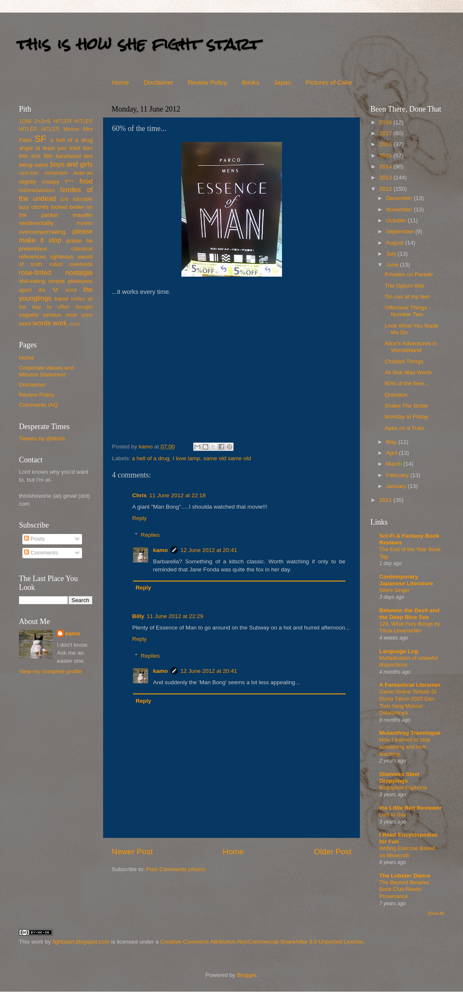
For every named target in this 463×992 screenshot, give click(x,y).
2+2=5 (42, 121)
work (60, 323)
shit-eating (32, 281)
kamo (146, 446)
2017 (386, 133)
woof (25, 323)
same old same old (227, 458)
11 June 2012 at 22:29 (175, 616)
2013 (386, 177)
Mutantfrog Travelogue (410, 733)
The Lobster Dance (405, 875)
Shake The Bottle (406, 406)
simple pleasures (70, 281)
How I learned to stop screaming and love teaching (404, 746)
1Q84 (25, 121)
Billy (138, 616)
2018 (386, 122)
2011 (386, 500)
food (86, 181)
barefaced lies (74, 156)
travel (61, 299)
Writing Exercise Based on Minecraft (407, 852)
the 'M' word (57, 290)
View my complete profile (50, 671)
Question (396, 395)
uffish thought (75, 307)
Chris (139, 495)
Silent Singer (394, 590)
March (394, 464)
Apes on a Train (405, 428)
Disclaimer (158, 82)
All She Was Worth (408, 372)
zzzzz (74, 323)
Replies (150, 535)
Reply (139, 518)
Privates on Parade (409, 274)
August (395, 243)
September (400, 231)
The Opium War (405, 286)
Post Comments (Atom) (175, 869)
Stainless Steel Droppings (399, 777)
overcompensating (42, 232)
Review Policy (207, 82)
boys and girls (71, 164)
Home (120, 82)
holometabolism (37, 190)
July (392, 254)
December (400, 198)
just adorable (77, 199)
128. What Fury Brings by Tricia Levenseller (409, 627)
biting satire (33, 165)
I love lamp (186, 458)
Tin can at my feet (407, 296)
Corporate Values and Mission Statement (46, 371)
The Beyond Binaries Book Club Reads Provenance (404, 889)
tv (49, 307)
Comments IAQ (38, 405)
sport (25, 290)
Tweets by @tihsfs (42, 438)
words (41, 323)
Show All (436, 913)
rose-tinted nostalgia (56, 272)
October (397, 220)
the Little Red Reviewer (410, 808)
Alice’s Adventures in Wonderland (411, 346)
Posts (34, 539)
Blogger (246, 975)
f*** (69, 182)
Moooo (71, 129)
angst (26, 148)
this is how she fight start (138, 44)
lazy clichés (33, 207)
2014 (386, 166)
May (392, 442)
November (400, 209)
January (397, 486)
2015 (386, 155)
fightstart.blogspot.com (81, 942)
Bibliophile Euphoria (403, 787)
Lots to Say (392, 814)
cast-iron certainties (43, 173)
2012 (386, 189)
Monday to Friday (406, 416)
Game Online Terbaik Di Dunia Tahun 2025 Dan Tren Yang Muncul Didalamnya (407, 702)
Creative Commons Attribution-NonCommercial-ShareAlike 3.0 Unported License (261, 942)
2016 (386, 144)
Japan (282, 82)
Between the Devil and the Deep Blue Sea (409, 613)
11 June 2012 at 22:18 (177, 495)
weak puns (79, 315)
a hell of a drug (150, 458)
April (392, 453)
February (398, 475)
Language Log (398, 651)
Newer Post (132, 851)
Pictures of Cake (329, 82)
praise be (80, 240)
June (393, 264)
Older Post (332, 851)
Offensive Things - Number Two (408, 310)
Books (250, 82)
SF (40, 138)
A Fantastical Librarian (409, 685)
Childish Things (404, 361)
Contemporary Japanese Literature (406, 580)
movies (85, 223)
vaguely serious (40, 315)
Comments (41, 552)
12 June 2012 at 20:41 (209, 550)
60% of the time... (407, 383)
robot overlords (71, 264)
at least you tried (57, 148)
